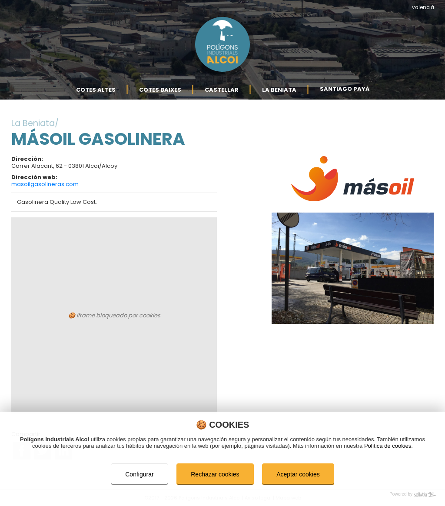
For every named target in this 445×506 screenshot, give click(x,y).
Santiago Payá (344, 89)
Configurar (139, 474)
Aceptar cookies (298, 474)
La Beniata (279, 89)
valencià (423, 7)
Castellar (222, 89)
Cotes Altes (96, 89)
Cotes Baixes (160, 89)
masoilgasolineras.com (45, 184)
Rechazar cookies (215, 474)
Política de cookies (387, 446)
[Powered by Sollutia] (222, 494)
